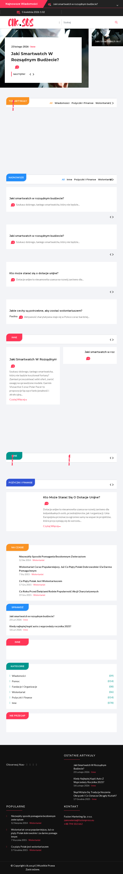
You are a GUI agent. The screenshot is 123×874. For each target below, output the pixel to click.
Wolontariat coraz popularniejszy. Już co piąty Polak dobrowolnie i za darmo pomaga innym (65, 568)
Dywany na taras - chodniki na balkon (42, 712)
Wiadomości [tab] (62, 103)
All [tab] (51, 103)
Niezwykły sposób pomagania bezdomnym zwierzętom (52, 556)
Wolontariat (63, 692)
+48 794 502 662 (73, 823)
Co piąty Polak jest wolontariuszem (40, 580)
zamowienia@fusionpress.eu (79, 820)
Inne (63, 703)
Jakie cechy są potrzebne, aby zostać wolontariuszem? (45, 310)
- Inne (32, 46)
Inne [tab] (69, 179)
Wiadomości (63, 676)
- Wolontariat (38, 560)
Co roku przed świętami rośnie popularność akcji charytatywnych (58, 591)
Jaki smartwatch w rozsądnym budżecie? (75, 3)
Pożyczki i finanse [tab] (82, 103)
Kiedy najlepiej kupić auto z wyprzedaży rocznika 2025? (40, 626)
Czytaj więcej (18, 399)
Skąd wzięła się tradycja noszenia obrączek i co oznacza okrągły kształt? (95, 794)
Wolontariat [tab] (102, 103)
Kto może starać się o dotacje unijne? (33, 273)
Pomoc (63, 681)
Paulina (13, 316)
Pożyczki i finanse (63, 697)
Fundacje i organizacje (63, 686)
